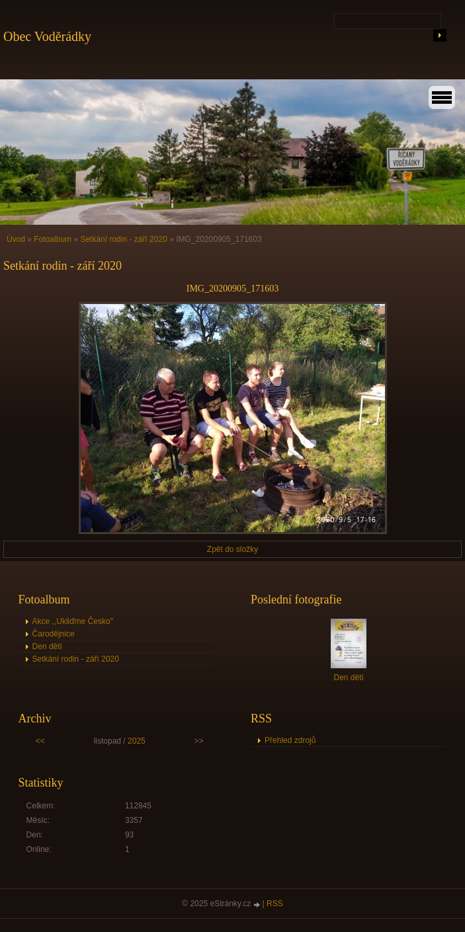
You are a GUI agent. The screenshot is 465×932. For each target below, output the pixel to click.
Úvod (16, 239)
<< (40, 741)
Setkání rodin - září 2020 (123, 239)
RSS (275, 903)
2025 (137, 741)
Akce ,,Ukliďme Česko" (72, 621)
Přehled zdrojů (290, 740)
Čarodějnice (53, 634)
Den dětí (47, 646)
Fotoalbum (52, 239)
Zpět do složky (232, 549)
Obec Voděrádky (47, 36)
